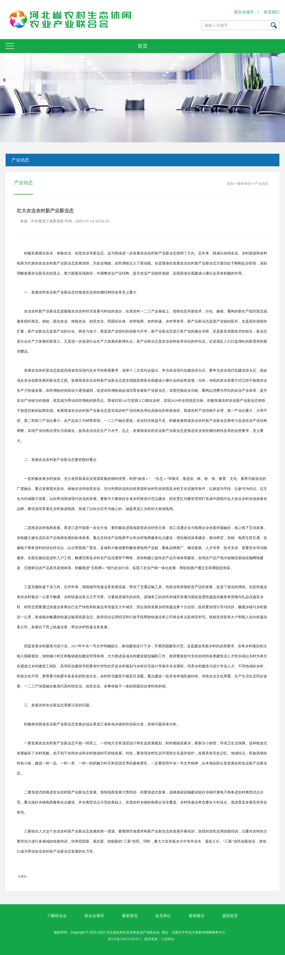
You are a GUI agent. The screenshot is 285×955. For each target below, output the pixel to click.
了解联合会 (57, 915)
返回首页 (230, 915)
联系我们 (272, 12)
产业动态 (19, 160)
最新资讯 (244, 184)
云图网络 (167, 939)
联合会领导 (244, 12)
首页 (230, 184)
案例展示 (196, 915)
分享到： (23, 876)
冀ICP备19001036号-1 (124, 939)
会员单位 (163, 915)
